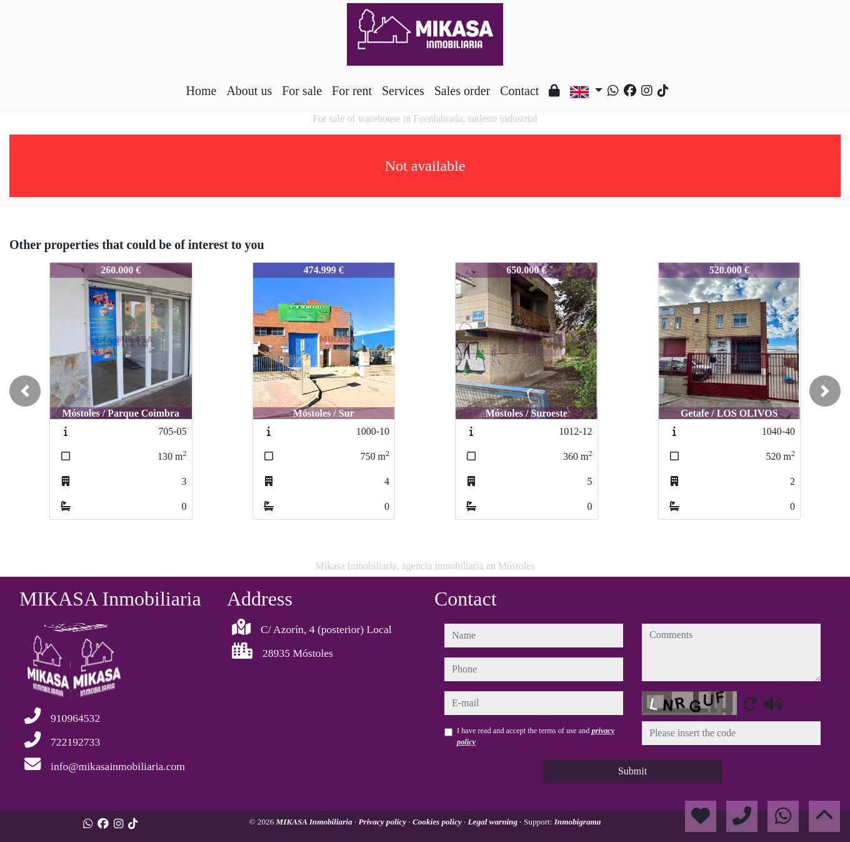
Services (403, 91)
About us (249, 91)
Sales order (462, 91)
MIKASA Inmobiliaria (315, 821)
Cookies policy (438, 821)
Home (201, 91)
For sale (302, 91)
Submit (632, 771)
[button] (25, 391)
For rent (352, 91)
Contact (519, 91)
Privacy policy (383, 821)
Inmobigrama (577, 821)
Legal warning (494, 821)
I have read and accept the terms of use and (535, 736)
